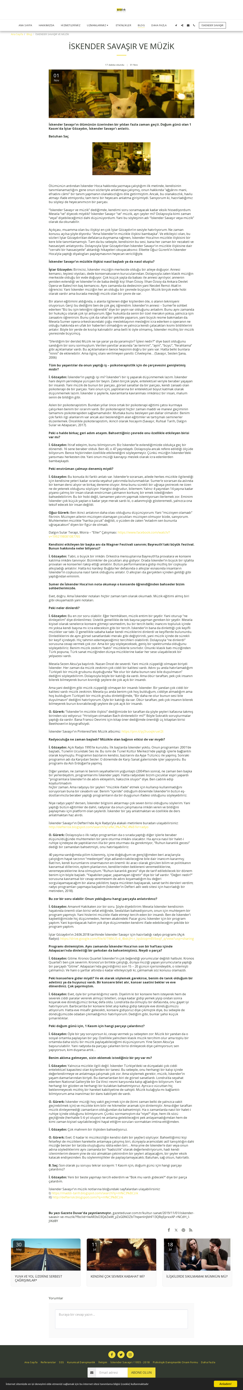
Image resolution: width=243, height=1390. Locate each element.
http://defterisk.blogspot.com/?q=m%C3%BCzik (87, 1197)
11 (94, 1246)
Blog (29, 34)
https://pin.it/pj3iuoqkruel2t (142, 731)
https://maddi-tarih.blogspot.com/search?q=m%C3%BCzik (94, 1193)
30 (19, 1246)
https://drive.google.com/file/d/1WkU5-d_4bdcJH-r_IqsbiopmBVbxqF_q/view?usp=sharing (127, 938)
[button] (98, 25)
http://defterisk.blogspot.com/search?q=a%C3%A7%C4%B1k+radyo (98, 827)
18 (170, 1246)
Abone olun (141, 1372)
